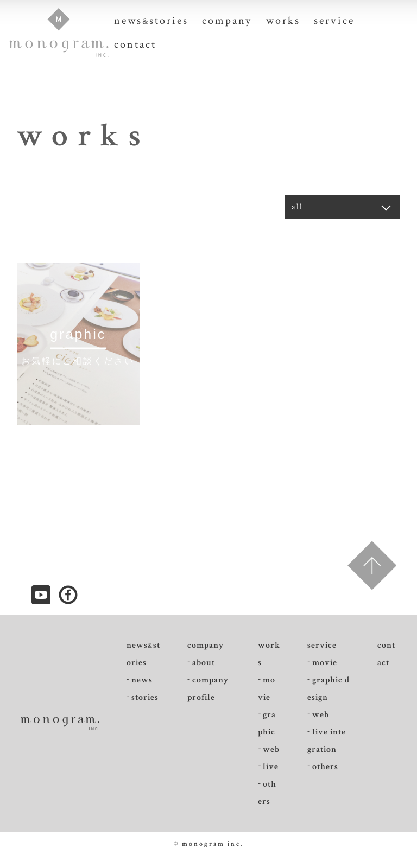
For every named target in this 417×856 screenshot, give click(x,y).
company (227, 21)
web (271, 749)
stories (145, 697)
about (203, 662)
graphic (267, 723)
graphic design (328, 688)
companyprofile (208, 688)
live (271, 766)
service (334, 21)
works (283, 21)
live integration (326, 740)
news (142, 680)
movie (266, 688)
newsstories (151, 21)
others (267, 792)
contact (135, 44)
